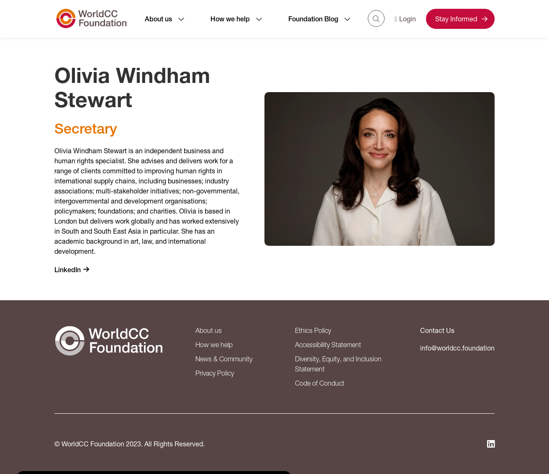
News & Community (223, 359)
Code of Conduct (319, 383)
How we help (230, 19)
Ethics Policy (313, 330)
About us (158, 19)
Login (405, 19)
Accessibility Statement (328, 344)
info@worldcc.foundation (457, 348)
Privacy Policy (214, 373)
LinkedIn (67, 270)
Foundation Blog (313, 19)
